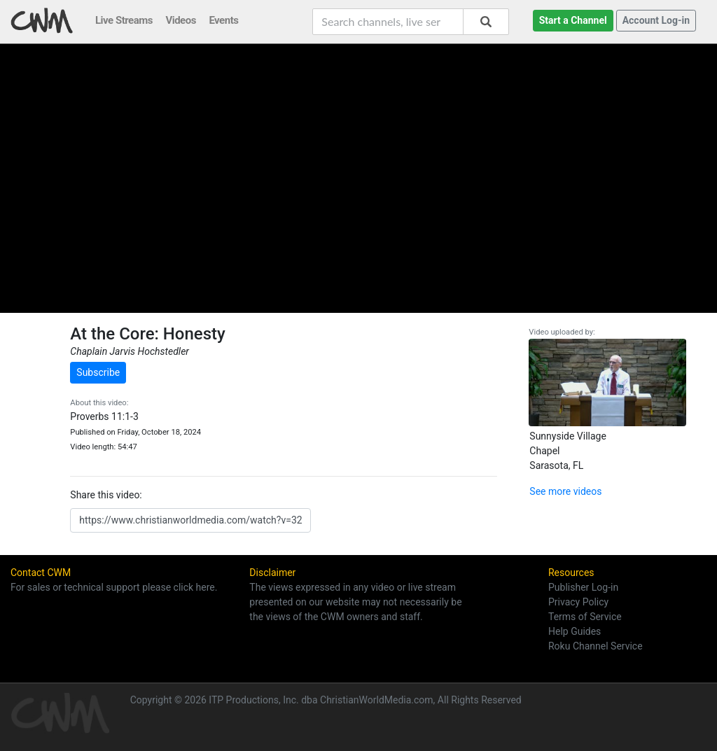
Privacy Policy (578, 602)
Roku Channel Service (595, 646)
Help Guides (574, 631)
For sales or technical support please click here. (114, 587)
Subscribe (98, 372)
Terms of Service (585, 616)
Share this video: (105, 494)
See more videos (565, 491)
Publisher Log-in (583, 587)
